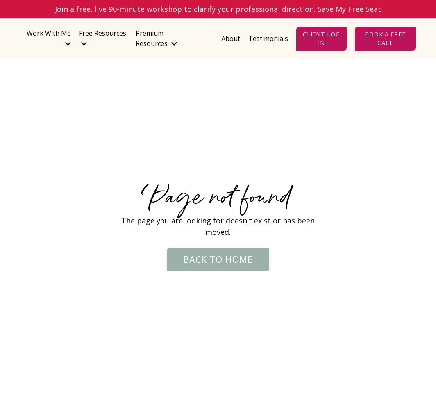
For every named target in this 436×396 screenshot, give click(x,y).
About (230, 38)
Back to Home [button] (218, 259)
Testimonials (268, 38)
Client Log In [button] (321, 38)
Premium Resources (156, 38)
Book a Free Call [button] (385, 38)
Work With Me (49, 38)
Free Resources (102, 38)
